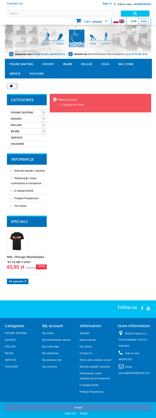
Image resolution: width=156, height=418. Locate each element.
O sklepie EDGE (24, 190)
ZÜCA (105, 64)
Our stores (20, 205)
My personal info (52, 359)
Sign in (107, 3)
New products (88, 339)
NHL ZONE (125, 64)
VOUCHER (36, 73)
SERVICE (15, 73)
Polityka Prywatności (26, 198)
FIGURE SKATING (21, 64)
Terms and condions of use (95, 359)
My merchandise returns (56, 339)
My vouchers (49, 366)
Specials (19, 221)
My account (52, 325)
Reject (84, 413)
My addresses (50, 353)
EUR (133, 21)
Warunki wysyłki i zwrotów (29, 170)
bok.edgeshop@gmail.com (134, 372)
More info (71, 413)
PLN (143, 21)
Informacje (22, 159)
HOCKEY (48, 64)
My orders (48, 333)
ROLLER (86, 64)
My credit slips (50, 346)
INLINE (67, 64)
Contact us (15, 3)
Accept (78, 407)
